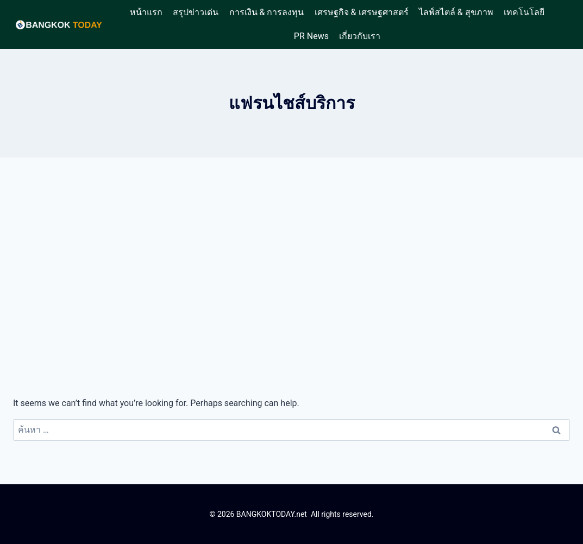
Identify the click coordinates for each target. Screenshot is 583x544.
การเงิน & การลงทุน (266, 12)
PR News (311, 36)
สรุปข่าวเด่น (195, 12)
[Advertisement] (291, 277)
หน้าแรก (146, 12)
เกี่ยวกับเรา (359, 36)
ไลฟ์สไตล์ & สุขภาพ (456, 12)
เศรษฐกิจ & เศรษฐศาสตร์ (362, 12)
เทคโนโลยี (524, 12)
